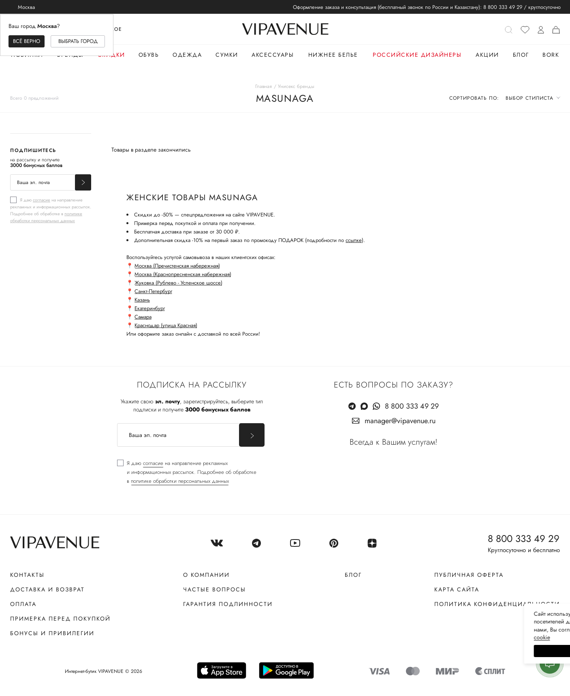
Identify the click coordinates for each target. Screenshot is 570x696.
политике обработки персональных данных (46, 217)
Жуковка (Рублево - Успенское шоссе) (178, 283)
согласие (41, 200)
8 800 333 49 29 (502, 7)
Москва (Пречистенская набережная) (177, 266)
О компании (206, 575)
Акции (487, 55)
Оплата (23, 604)
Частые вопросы (214, 589)
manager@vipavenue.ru (400, 421)
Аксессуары (273, 55)
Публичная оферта (469, 575)
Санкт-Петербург (153, 291)
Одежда (187, 55)
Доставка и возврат (47, 589)
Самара (143, 317)
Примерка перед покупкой (60, 619)
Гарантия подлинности (228, 604)
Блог (521, 55)
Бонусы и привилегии (52, 633)
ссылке (354, 240)
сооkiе (411, 637)
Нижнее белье (333, 55)
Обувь (149, 55)
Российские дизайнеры (417, 55)
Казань (142, 300)
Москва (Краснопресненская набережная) (182, 274)
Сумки (227, 55)
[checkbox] (50, 210)
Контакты (27, 575)
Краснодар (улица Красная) (165, 325)
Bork (550, 55)
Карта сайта (456, 589)
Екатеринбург (149, 308)
